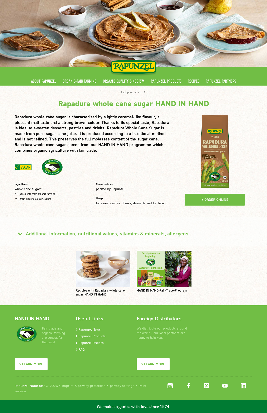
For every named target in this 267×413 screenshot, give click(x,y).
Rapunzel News (88, 329)
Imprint (67, 386)
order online (215, 199)
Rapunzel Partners (221, 81)
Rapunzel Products (166, 81)
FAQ (80, 349)
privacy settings (122, 386)
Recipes (193, 81)
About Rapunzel (44, 81)
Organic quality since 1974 (124, 81)
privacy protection (92, 386)
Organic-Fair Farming (80, 81)
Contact (217, 3)
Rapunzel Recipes (90, 343)
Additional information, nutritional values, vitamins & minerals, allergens (101, 233)
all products (130, 92)
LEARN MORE (31, 364)
